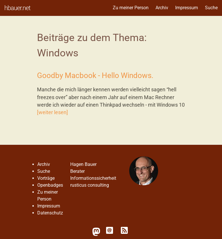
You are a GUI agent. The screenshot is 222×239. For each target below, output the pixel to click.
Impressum (186, 7)
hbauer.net (17, 8)
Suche (211, 7)
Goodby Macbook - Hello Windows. (95, 75)
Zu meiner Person (131, 7)
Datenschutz (50, 213)
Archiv (162, 7)
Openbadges (50, 185)
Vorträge (46, 178)
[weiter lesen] (52, 112)
